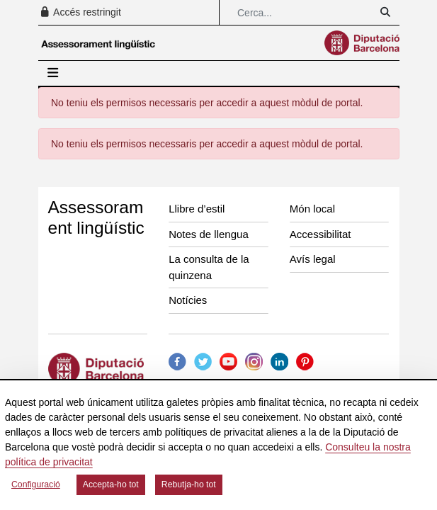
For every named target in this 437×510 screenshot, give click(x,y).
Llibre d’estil (197, 209)
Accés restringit (80, 12)
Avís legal (313, 259)
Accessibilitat (320, 234)
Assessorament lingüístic (96, 217)
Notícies (188, 300)
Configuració (35, 484)
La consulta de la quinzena (209, 267)
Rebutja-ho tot (188, 484)
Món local (312, 209)
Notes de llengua (209, 234)
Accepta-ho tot (111, 484)
